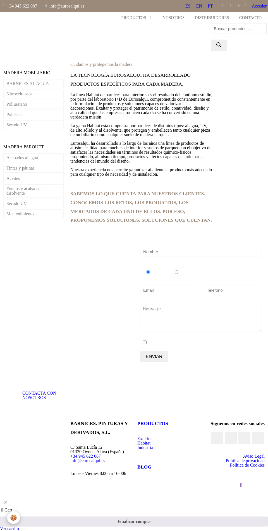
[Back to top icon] (241, 485)
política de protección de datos (212, 342)
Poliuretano (16, 104)
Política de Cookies (247, 465)
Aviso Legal (254, 456)
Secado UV (16, 124)
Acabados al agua (22, 157)
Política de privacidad (245, 460)
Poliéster (14, 114)
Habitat (143, 443)
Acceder (259, 6)
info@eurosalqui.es (87, 460)
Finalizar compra (134, 521)
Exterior (144, 438)
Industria (145, 447)
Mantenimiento (20, 213)
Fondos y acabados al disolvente (25, 190)
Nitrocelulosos (19, 93)
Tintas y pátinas (20, 168)
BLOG (144, 467)
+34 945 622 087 (85, 456)
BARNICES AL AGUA (27, 83)
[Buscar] (219, 45)
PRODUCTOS (152, 423)
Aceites (13, 178)
